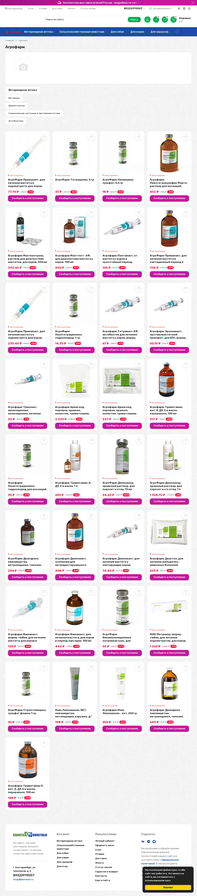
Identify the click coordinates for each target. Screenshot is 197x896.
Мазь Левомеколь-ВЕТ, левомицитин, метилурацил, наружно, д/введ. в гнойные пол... (73, 718)
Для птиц (62, 866)
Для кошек (137, 31)
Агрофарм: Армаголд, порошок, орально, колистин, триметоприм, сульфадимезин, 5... (120, 415)
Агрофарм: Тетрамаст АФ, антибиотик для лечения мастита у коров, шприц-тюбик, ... (120, 339)
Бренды (23, 40)
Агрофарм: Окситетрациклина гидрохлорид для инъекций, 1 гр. (27, 491)
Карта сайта (102, 880)
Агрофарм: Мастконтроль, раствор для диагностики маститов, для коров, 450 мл (27, 262)
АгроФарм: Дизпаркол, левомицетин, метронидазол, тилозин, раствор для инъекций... (25, 566)
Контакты (101, 876)
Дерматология (17, 107)
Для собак (117, 31)
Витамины (14, 99)
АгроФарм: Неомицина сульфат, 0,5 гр (118, 185)
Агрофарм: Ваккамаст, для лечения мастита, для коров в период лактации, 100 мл (74, 641)
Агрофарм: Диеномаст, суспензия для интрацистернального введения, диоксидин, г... (72, 566)
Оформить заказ (104, 845)
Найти (134, 19)
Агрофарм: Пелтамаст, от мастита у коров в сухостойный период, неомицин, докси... (120, 263)
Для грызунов (159, 31)
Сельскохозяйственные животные (81, 31)
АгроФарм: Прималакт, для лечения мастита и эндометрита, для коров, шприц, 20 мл (26, 339)
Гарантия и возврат (106, 871)
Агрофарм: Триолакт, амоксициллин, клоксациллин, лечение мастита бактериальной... (26, 415)
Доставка (57, 8)
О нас (31, 8)
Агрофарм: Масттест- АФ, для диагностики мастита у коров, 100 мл (74, 262)
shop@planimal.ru (162, 8)
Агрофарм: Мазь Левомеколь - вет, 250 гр (120, 715)
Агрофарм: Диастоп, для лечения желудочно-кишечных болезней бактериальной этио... (166, 566)
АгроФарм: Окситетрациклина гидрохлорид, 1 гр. (68, 338)
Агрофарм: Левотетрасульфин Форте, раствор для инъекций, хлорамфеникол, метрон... (168, 188)
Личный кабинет (105, 841)
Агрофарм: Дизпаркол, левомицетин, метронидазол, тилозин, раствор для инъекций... (167, 718)
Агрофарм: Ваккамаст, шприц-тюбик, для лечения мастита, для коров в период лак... (27, 642)
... (101, 8)
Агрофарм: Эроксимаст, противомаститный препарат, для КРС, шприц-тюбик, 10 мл (168, 339)
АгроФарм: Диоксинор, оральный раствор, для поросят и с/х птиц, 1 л (166, 489)
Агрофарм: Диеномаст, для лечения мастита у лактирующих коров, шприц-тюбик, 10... (121, 566)
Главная (9, 40)
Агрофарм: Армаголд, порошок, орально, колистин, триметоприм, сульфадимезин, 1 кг (72, 415)
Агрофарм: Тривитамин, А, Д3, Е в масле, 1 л (73, 488)
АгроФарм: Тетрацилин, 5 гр (74, 183)
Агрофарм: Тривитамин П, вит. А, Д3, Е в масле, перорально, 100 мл (25, 792)
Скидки (15, 31)
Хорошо (168, 887)
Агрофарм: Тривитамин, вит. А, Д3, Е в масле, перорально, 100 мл (166, 413)
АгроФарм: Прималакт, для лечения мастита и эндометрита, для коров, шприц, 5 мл (26, 188)
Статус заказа (88, 8)
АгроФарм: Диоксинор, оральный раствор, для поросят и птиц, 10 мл (119, 489)
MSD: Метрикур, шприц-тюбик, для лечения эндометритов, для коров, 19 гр (168, 642)
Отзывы (43, 8)
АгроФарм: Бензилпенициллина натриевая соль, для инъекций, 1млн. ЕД (117, 642)
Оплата (71, 8)
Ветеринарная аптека (38, 31)
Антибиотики (16, 124)
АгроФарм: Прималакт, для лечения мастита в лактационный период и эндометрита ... (168, 263)
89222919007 (133, 8)
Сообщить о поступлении (27, 201)
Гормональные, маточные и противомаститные (35, 115)
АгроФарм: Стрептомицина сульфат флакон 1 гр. (27, 715)
